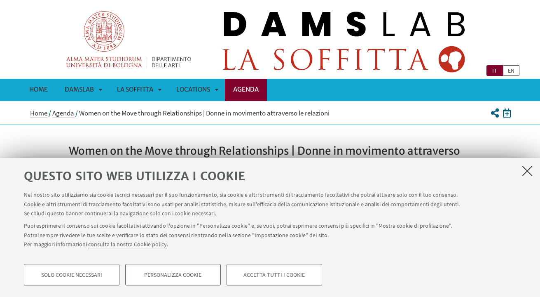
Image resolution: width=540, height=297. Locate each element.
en (511, 70)
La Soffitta (135, 89)
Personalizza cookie (172, 274)
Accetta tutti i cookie (274, 274)
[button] (495, 113)
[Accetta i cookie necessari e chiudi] (527, 170)
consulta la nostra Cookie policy (127, 244)
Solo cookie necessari (71, 274)
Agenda (246, 89)
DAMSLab (79, 89)
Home (38, 89)
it (494, 70)
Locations (193, 89)
